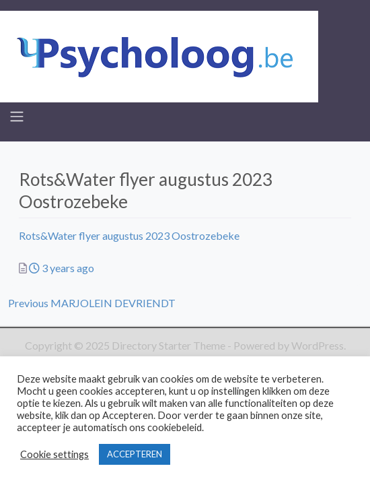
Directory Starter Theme (169, 345)
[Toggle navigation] (17, 116)
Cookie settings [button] (54, 454)
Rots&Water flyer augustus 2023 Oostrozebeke (129, 235)
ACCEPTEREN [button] (134, 454)
